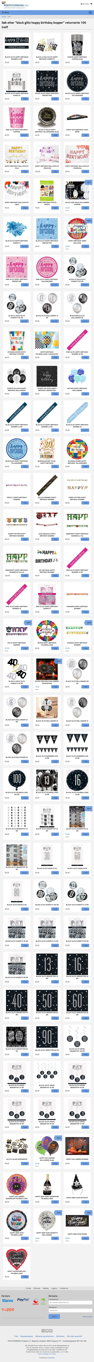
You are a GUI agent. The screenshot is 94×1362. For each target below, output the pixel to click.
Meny (5, 12)
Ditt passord (53, 1307)
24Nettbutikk (51, 1358)
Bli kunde (37, 1288)
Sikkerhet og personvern (44, 1336)
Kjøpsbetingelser (26, 1336)
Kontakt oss (64, 1288)
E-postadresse (53, 1299)
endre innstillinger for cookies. (47, 1354)
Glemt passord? (87, 1316)
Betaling (45, 1288)
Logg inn (54, 1288)
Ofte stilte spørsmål (74, 1336)
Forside (4, 16)
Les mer (63, 1352)
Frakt (16, 1336)
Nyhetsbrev (60, 1336)
